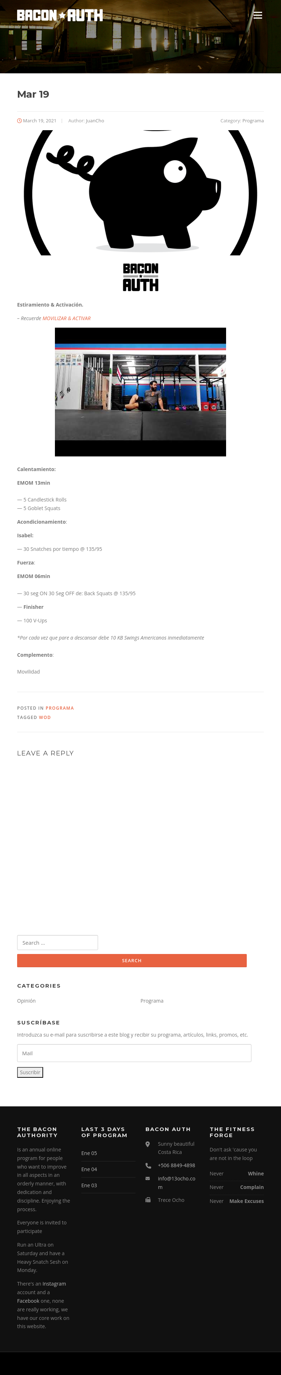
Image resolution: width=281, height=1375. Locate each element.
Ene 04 (89, 1169)
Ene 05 (89, 1153)
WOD (45, 717)
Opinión (26, 1000)
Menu (257, 15)
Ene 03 (89, 1185)
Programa (253, 120)
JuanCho (95, 120)
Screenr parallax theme (202, 1363)
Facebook (28, 1300)
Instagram (54, 1283)
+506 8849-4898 (176, 1165)
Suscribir (30, 1072)
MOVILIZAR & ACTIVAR (66, 318)
